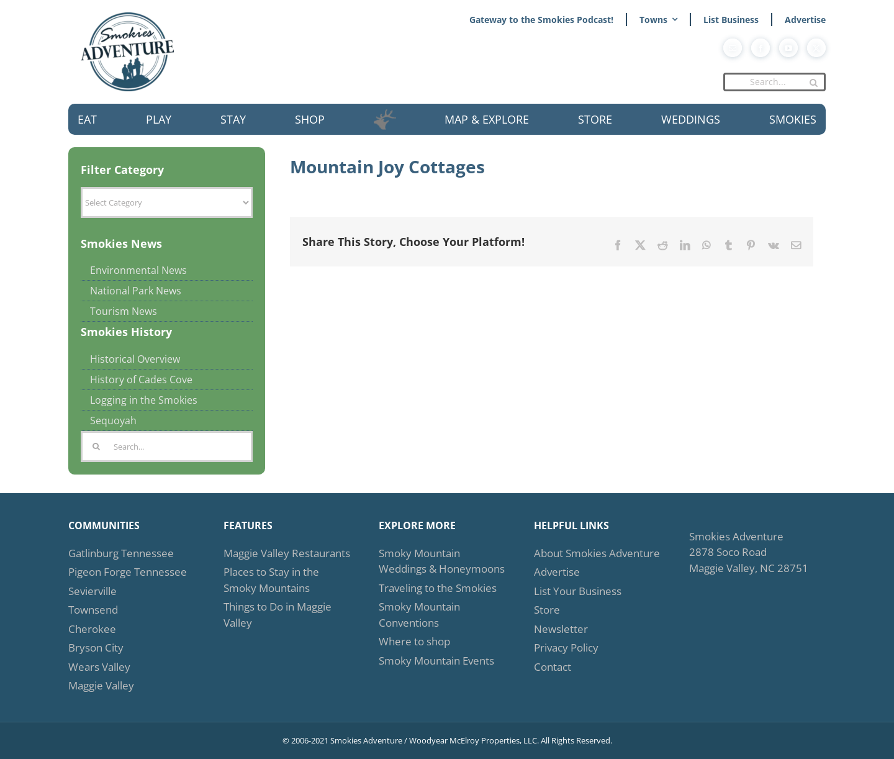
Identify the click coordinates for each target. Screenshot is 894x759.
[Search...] (774, 82)
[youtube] (788, 48)
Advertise (557, 572)
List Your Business (577, 591)
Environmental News (138, 270)
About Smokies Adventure (597, 553)
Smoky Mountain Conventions (419, 614)
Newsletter (561, 629)
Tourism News (123, 311)
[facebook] (760, 48)
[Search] (813, 82)
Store (547, 609)
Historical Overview (135, 359)
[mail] (732, 48)
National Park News (135, 291)
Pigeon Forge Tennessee (127, 572)
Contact (552, 667)
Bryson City (96, 647)
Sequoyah (113, 420)
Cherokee (92, 629)
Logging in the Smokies (143, 400)
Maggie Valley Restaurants (287, 553)
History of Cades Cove (141, 379)
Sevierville (92, 591)
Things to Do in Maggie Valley (278, 614)
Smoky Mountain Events (436, 660)
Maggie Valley (101, 685)
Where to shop (414, 641)
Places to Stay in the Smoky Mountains (271, 580)
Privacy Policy (566, 647)
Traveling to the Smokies (438, 588)
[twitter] (816, 48)
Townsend (93, 609)
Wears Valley (99, 667)
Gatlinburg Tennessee (121, 553)
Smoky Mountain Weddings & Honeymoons (442, 561)
